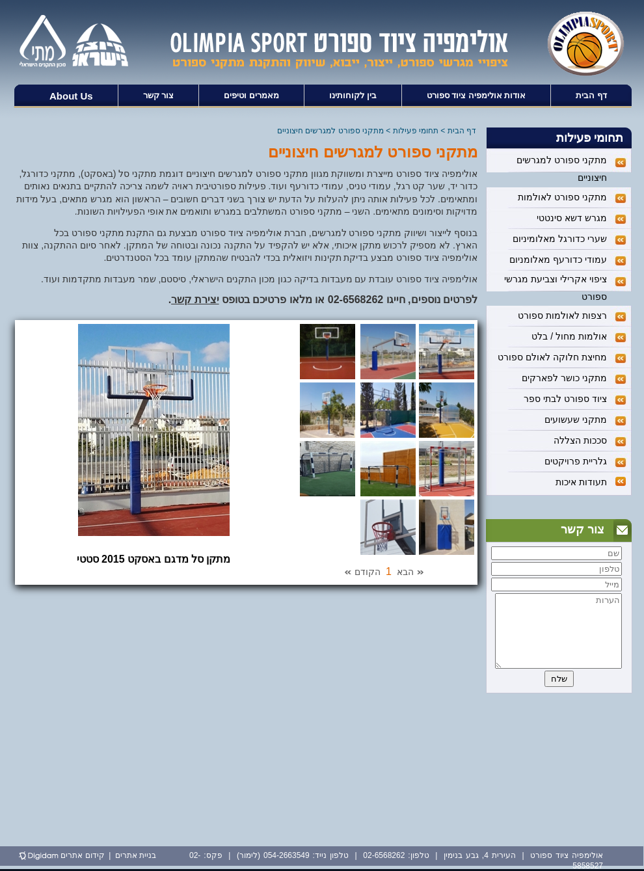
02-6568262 (355, 299)
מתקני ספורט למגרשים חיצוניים (330, 130)
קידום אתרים (82, 855)
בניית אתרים (135, 855)
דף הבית (462, 130)
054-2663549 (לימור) (273, 855)
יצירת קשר (195, 299)
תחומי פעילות (415, 130)
